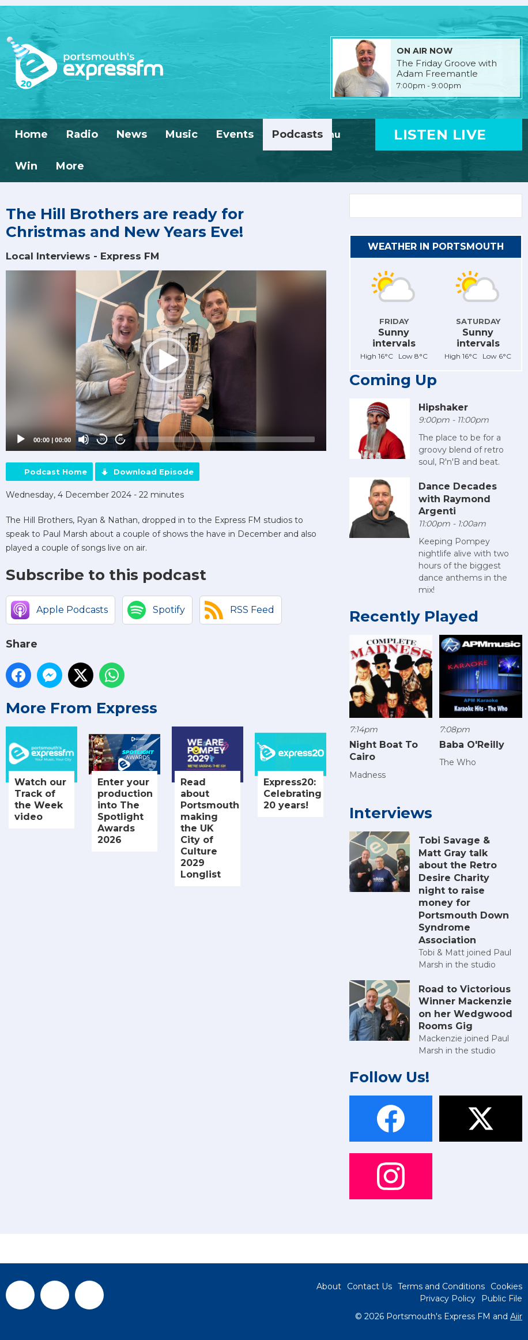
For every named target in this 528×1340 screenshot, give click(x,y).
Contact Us (369, 1286)
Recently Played (413, 616)
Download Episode (154, 471)
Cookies (506, 1286)
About (328, 1286)
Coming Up (393, 380)
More (70, 166)
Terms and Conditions (441, 1286)
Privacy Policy (448, 1298)
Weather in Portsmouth (436, 246)
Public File (501, 1298)
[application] (166, 360)
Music (181, 134)
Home (31, 134)
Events (235, 134)
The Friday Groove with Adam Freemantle (447, 68)
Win (26, 166)
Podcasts (297, 134)
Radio (82, 134)
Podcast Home (55, 471)
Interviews (390, 813)
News (131, 134)
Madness (367, 775)
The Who (457, 762)
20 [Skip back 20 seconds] (102, 439)
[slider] (225, 439)
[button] (166, 360)
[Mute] (83, 439)
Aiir (516, 1316)
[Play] (21, 439)
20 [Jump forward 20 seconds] (120, 439)
